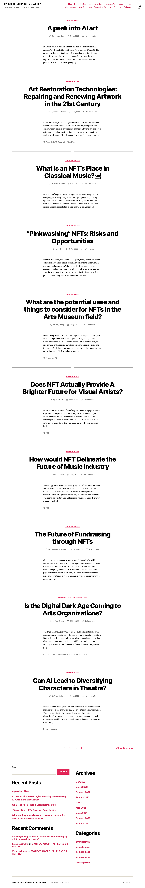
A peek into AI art (72, 28)
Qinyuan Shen (59, 36)
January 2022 (82, 797)
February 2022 (83, 792)
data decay (55, 654)
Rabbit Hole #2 (72, 81)
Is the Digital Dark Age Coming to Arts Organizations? (72, 609)
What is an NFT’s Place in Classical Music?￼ (72, 172)
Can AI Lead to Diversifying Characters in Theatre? (72, 684)
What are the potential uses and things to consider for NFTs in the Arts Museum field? (72, 309)
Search (14, 767)
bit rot (48, 654)
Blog (70, 4)
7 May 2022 (74, 36)
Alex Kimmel (59, 621)
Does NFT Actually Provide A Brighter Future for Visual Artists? (72, 388)
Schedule (117, 7)
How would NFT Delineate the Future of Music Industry (72, 462)
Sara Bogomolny (20, 836)
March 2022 (82, 787)
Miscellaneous (83, 847)
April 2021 (81, 808)
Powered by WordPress (60, 882)
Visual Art (70, 142)
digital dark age (66, 654)
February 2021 (83, 818)
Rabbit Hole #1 (83, 852)
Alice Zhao (59, 249)
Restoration (62, 142)
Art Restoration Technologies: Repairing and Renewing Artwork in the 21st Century (72, 96)
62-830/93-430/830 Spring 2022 (22, 4)
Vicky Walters (59, 696)
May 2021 (80, 802)
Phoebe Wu (59, 475)
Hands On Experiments (114, 4)
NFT (55, 358)
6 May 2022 (74, 184)
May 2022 (80, 782)
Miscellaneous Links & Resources (78, 7)
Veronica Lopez (19, 851)
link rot (75, 654)
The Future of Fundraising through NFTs (73, 537)
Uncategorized (72, 20)
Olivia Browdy (59, 184)
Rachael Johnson (59, 112)
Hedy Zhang (59, 325)
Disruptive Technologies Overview (88, 4)
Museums (49, 358)
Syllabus (127, 7)
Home (128, 4)
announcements (84, 842)
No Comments (90, 36)
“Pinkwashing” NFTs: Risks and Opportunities (72, 237)
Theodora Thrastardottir (59, 549)
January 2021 (82, 823)
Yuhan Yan (59, 400)
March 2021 (81, 813)
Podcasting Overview (102, 7)
